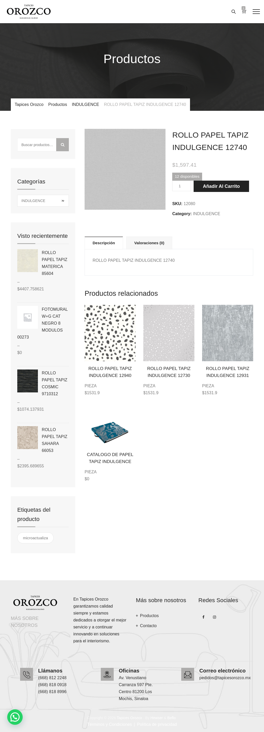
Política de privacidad (157, 724)
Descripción (104, 243)
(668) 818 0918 (52, 685)
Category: (182, 214)
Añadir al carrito (221, 186)
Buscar (62, 144)
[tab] (104, 242)
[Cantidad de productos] (181, 186)
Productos (149, 615)
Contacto (148, 626)
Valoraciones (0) (149, 243)
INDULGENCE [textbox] (42, 201)
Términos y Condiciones (109, 724)
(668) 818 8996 (52, 691)
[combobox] (43, 201)
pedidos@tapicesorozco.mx (225, 678)
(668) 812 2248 (52, 678)
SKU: (177, 203)
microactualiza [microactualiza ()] (35, 538)
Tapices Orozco (129, 718)
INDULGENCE (206, 214)
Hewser (156, 718)
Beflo (171, 718)
